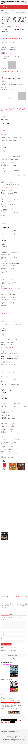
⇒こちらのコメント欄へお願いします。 (10, 660)
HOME (3, 10)
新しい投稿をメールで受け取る (8, 652)
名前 (2, 631)
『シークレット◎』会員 (12, 71)
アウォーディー (10, 596)
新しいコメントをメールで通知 (8, 649)
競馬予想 (11, 10)
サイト (2, 640)
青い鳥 (10, 681)
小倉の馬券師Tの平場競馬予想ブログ (14, 2)
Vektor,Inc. (24, 739)
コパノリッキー (22, 596)
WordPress (9, 739)
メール (2, 636)
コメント (3, 619)
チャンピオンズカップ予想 (13, 599)
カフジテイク (16, 596)
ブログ (7, 10)
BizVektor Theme (16, 739)
